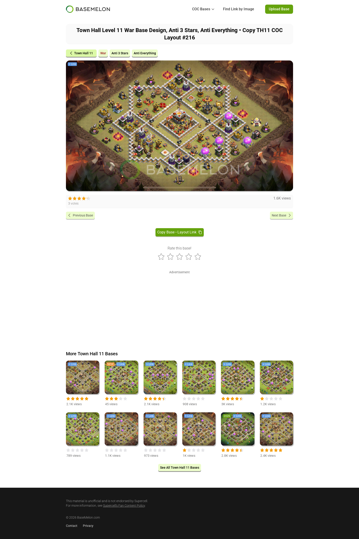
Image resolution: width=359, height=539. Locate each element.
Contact (71, 526)
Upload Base (279, 9)
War (103, 53)
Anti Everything (145, 53)
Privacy (88, 526)
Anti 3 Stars (120, 53)
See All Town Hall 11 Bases (179, 467)
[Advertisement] (179, 307)
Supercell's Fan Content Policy (124, 505)
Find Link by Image (238, 9)
